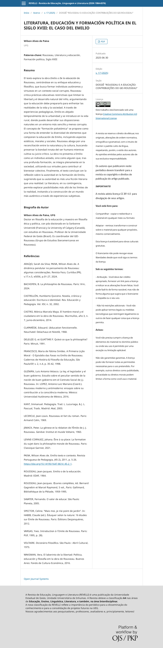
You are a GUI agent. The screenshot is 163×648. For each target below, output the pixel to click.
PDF (102, 41)
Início (26, 12)
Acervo (36, 12)
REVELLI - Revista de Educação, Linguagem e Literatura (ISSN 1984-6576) (67, 3)
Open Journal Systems (36, 578)
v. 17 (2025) (49, 12)
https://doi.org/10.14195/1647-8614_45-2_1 (48, 463)
